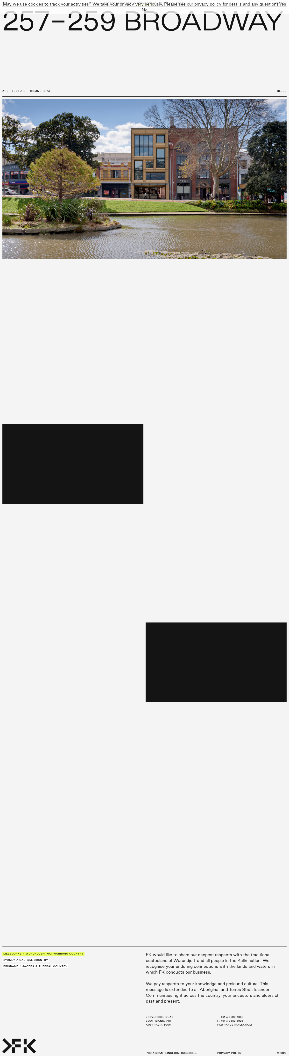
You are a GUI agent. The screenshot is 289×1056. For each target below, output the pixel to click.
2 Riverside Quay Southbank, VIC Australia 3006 (159, 1021)
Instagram (155, 1053)
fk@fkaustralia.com (234, 1024)
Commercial (40, 91)
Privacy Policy (229, 1053)
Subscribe (189, 1053)
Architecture (14, 91)
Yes (282, 4)
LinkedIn (172, 1053)
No (145, 9)
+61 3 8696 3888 (232, 1017)
